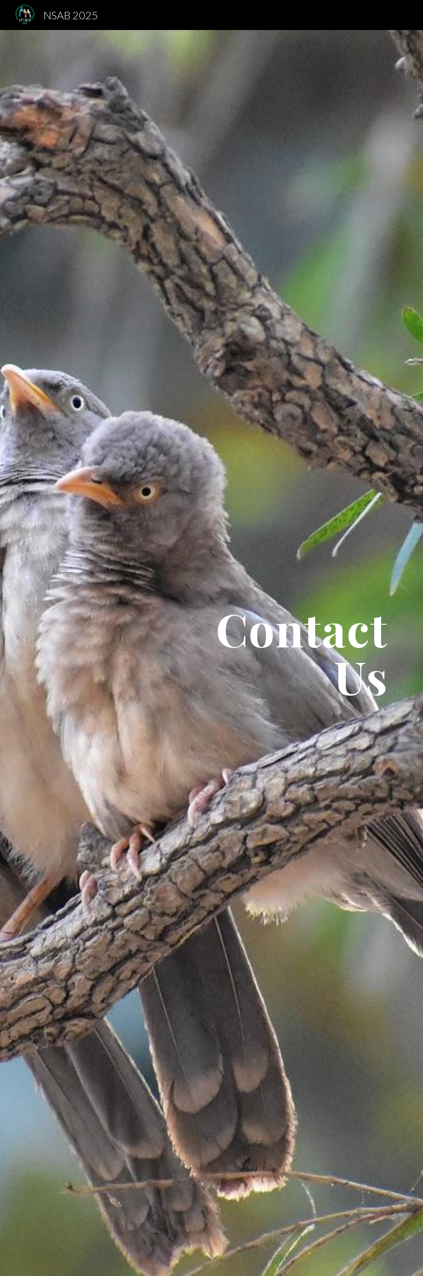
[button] (212, 1257)
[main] (273, 653)
